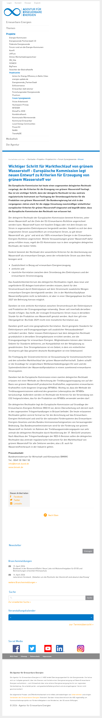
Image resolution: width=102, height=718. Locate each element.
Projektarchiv (14, 73)
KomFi (12, 50)
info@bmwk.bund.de (18, 463)
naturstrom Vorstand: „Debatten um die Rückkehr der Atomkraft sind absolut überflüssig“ (51, 577)
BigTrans (13, 66)
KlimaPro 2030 (18, 111)
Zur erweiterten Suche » (19, 602)
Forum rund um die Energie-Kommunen (26, 47)
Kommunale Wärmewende (23, 117)
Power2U (16, 127)
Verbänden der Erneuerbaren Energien (24, 697)
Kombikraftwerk (19, 114)
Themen (10, 28)
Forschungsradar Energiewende (26, 92)
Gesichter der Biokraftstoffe (21, 69)
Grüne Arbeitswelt (20, 101)
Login (9, 3)
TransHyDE (16, 133)
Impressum (47, 656)
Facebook (18, 496)
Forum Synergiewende (21, 98)
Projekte (10, 34)
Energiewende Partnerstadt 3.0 (22, 41)
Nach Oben (53, 515)
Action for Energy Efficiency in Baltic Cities (30, 76)
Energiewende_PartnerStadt (24, 82)
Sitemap (24, 656)
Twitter (17, 500)
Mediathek (12, 138)
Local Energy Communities (23, 123)
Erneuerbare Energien (18, 22)
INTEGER (16, 108)
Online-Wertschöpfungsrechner (22, 57)
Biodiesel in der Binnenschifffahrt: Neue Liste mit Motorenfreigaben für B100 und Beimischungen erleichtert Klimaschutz (47, 569)
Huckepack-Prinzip (20, 104)
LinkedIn (18, 503)
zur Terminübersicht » (81, 624)
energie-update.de (20, 79)
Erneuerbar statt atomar (22, 88)
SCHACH (12, 63)
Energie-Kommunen (18, 37)
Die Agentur (12, 144)
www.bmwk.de (15, 467)
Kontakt (18, 3)
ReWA (14, 130)
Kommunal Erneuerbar (22, 120)
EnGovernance (18, 85)
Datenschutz (35, 656)
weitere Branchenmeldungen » (22, 582)
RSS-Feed (13, 656)
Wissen (81, 159)
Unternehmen (77, 694)
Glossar (28, 3)
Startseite (31, 159)
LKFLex (12, 53)
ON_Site (12, 60)
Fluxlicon (16, 95)
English (37, 3)
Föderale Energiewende (19, 44)
